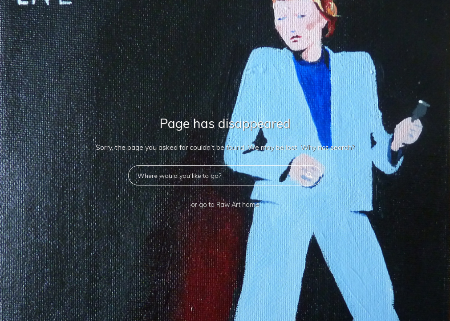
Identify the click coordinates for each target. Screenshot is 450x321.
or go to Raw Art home (225, 205)
